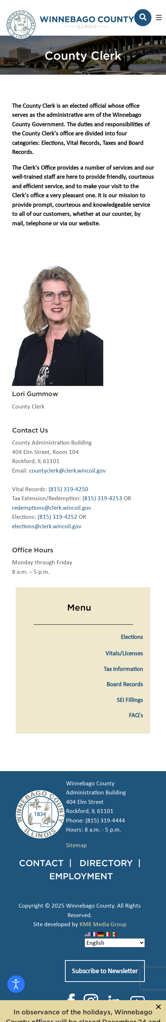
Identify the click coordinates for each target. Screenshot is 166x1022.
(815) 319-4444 (105, 820)
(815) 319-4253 (102, 498)
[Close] (158, 1006)
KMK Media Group (103, 924)
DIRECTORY (106, 863)
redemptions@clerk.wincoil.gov (51, 508)
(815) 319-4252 (57, 517)
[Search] (142, 17)
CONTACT (41, 863)
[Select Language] (115, 942)
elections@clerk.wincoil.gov (46, 526)
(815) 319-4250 (68, 489)
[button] (158, 18)
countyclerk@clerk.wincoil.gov (67, 470)
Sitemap (76, 845)
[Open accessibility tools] (16, 984)
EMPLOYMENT (81, 876)
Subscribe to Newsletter (105, 971)
